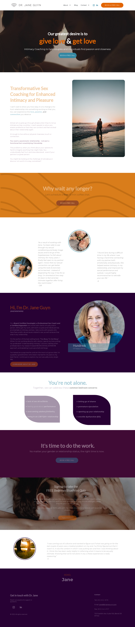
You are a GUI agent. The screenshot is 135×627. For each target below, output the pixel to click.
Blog (76, 5)
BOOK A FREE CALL (112, 5)
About (65, 5)
